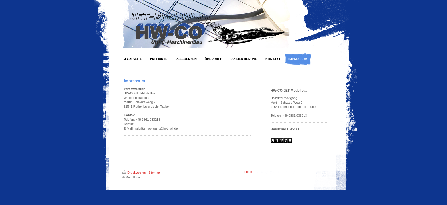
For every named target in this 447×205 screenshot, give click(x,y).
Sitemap (154, 172)
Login (248, 171)
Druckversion (134, 172)
